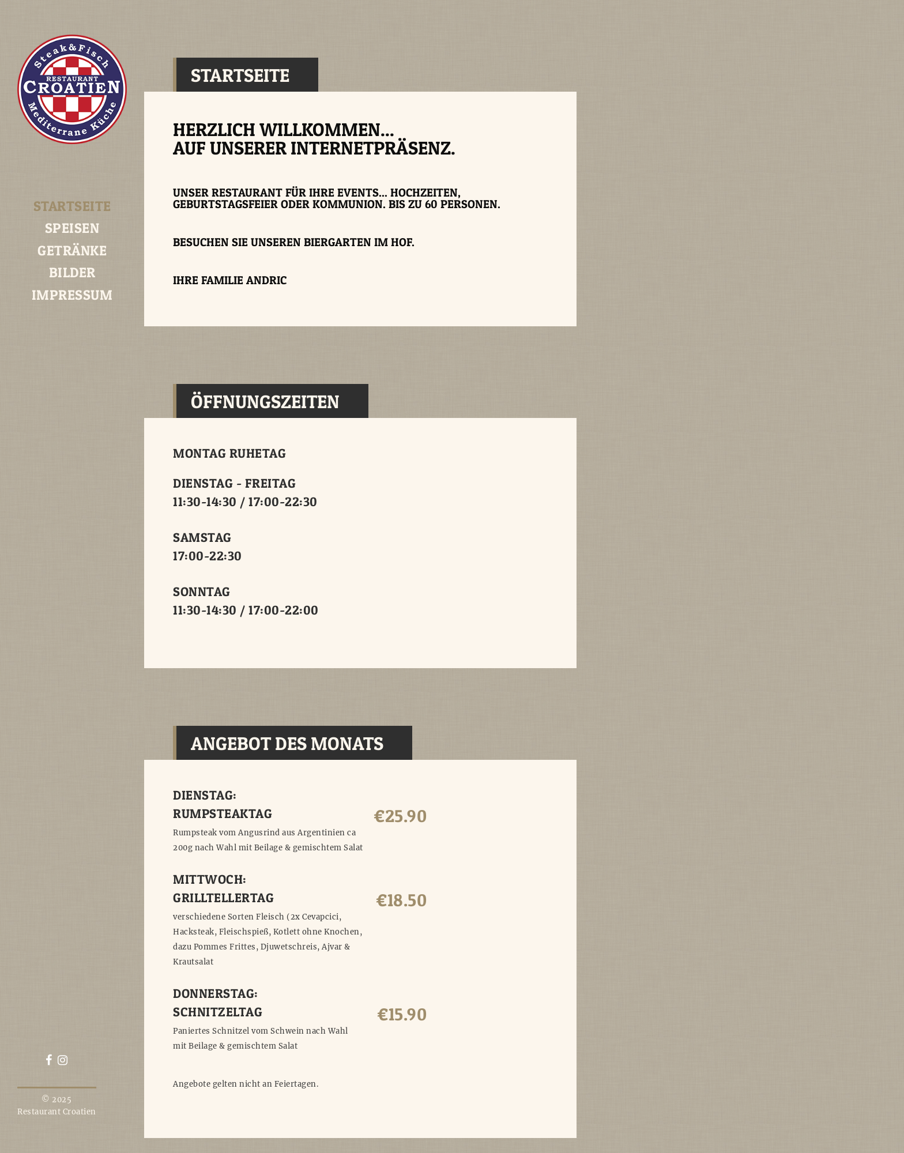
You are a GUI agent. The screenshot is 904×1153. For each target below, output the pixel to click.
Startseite (72, 206)
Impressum (72, 295)
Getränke (72, 250)
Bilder (72, 272)
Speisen (72, 228)
